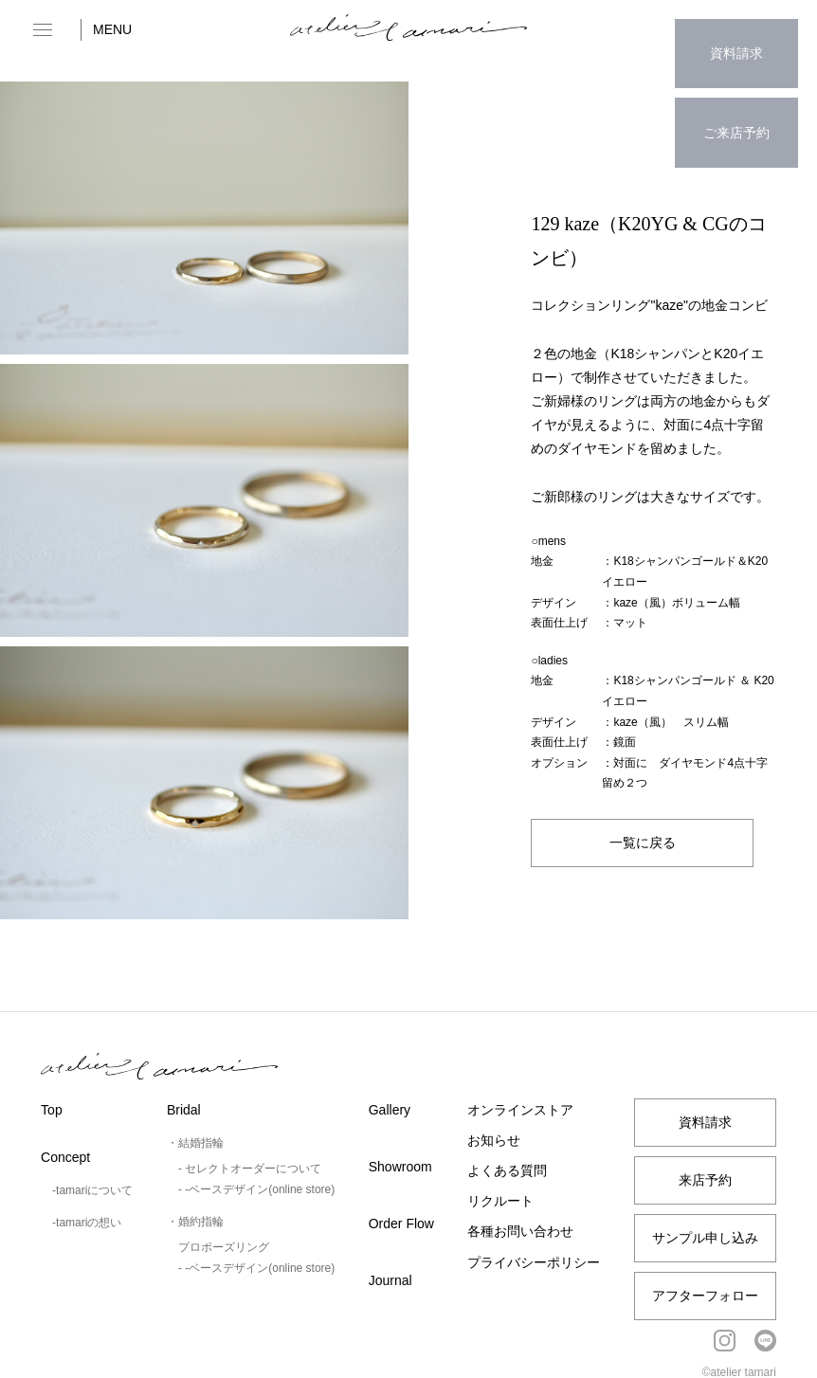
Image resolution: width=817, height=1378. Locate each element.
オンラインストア (520, 1109)
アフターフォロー (705, 1295)
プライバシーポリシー (533, 1262)
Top (52, 1109)
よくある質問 (507, 1170)
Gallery (389, 1109)
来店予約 (705, 1180)
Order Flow (401, 1223)
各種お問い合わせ (520, 1231)
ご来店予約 (736, 100)
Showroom (400, 1166)
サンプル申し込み (705, 1237)
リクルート (500, 1200)
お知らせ (493, 1140)
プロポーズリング (223, 1247)
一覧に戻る (642, 842)
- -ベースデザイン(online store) (256, 1189)
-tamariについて (92, 1190)
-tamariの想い (86, 1222)
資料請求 (736, 42)
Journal (390, 1280)
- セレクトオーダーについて (249, 1168)
